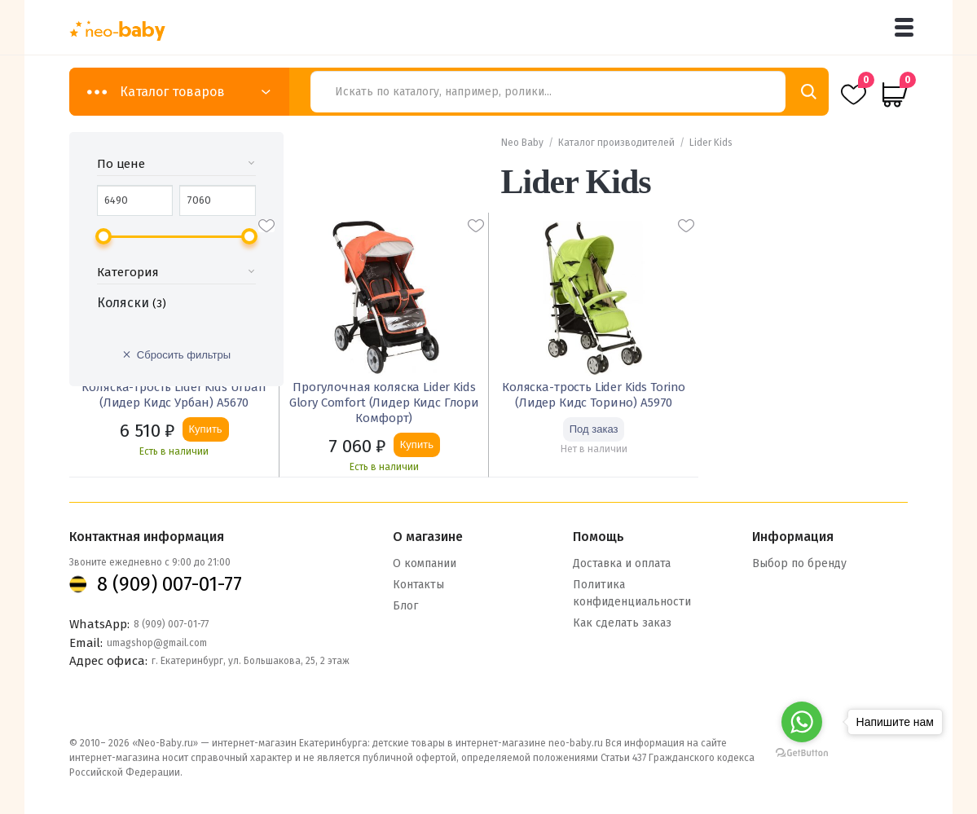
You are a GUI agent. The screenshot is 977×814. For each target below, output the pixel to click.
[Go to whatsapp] (801, 722)
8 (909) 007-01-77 (169, 581)
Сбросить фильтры (184, 355)
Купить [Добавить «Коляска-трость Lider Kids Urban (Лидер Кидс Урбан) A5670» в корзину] (205, 429)
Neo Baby (522, 142)
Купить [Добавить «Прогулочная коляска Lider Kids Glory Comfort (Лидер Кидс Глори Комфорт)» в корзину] (416, 444)
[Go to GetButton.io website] (802, 752)
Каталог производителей (616, 142)
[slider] (103, 236)
